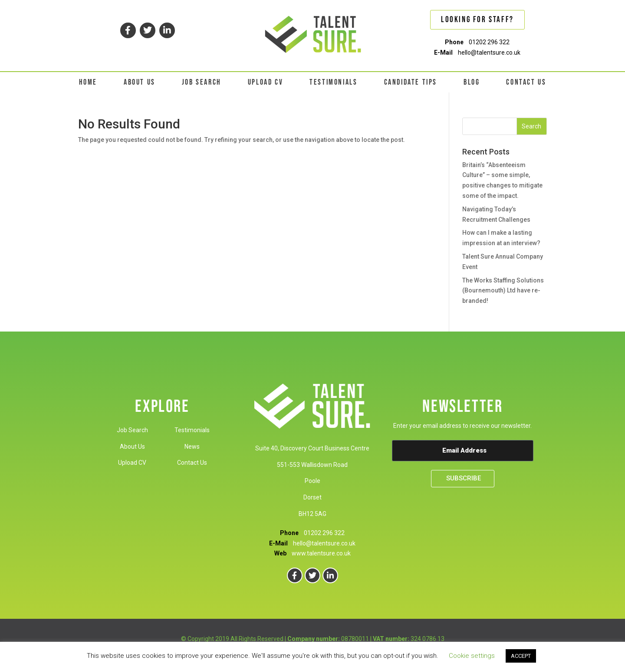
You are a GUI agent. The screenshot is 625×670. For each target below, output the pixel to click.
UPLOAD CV (265, 82)
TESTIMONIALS (333, 82)
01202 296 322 (489, 42)
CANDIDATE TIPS (410, 82)
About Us (132, 446)
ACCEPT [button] (521, 656)
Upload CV (132, 462)
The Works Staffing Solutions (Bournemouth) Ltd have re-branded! (503, 291)
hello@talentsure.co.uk (489, 52)
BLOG (472, 82)
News (192, 446)
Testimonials (192, 430)
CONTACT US (526, 82)
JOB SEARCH (201, 82)
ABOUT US (139, 82)
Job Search (132, 430)
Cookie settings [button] (472, 656)
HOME (88, 82)
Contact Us (192, 462)
